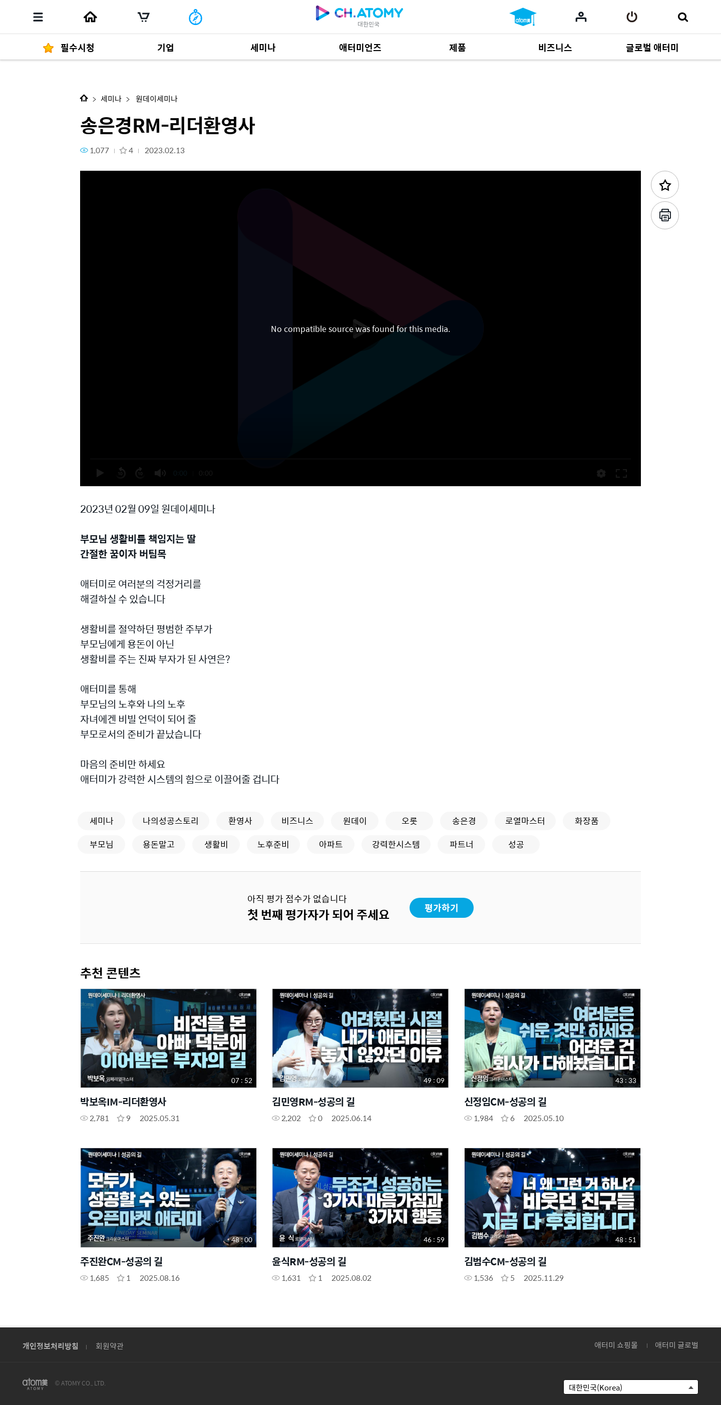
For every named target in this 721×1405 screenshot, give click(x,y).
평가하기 (442, 907)
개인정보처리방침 (51, 1345)
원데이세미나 (156, 98)
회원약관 (110, 1345)
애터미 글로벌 (676, 1344)
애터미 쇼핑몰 (616, 1344)
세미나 (111, 98)
